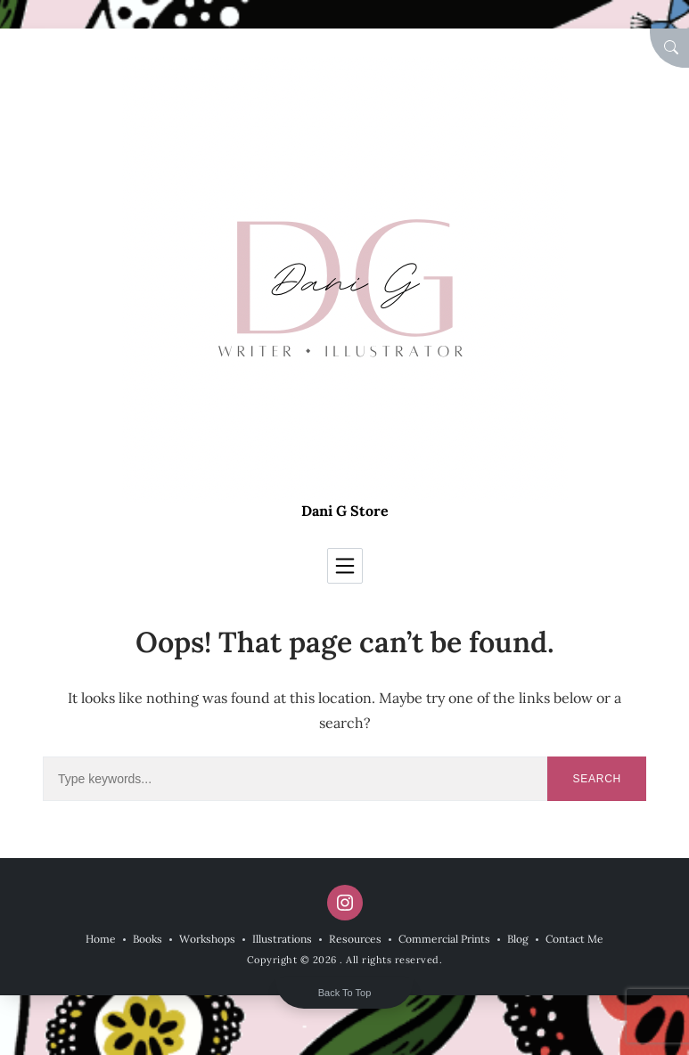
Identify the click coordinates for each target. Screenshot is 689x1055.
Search (596, 779)
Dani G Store (345, 510)
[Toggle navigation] (345, 566)
